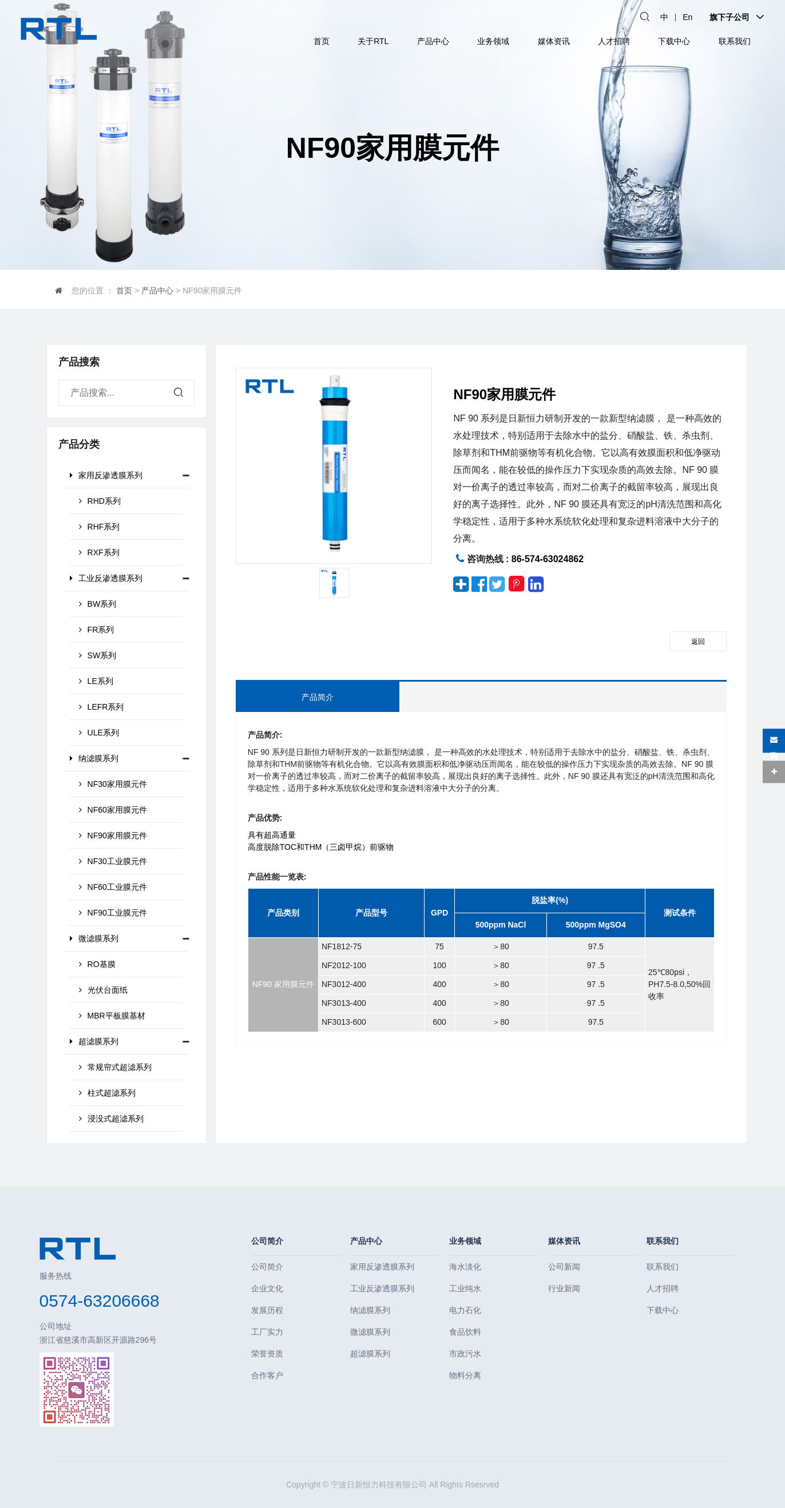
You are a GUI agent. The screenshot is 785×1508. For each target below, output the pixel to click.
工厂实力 (267, 1331)
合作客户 (267, 1375)
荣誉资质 (267, 1353)
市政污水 (465, 1353)
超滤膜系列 (94, 1041)
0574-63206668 (99, 1300)
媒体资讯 (554, 41)
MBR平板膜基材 (112, 1015)
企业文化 (267, 1288)
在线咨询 (774, 741)
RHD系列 (100, 501)
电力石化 (465, 1310)
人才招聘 (614, 41)
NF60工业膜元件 (113, 887)
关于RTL (373, 41)
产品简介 (318, 697)
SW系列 (98, 655)
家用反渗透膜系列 (106, 475)
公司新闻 (564, 1266)
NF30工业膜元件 (113, 861)
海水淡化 (465, 1266)
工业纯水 (465, 1288)
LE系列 (96, 681)
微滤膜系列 (94, 938)
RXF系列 (99, 552)
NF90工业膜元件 (113, 912)
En (687, 17)
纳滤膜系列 (94, 758)
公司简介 (267, 1241)
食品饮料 (465, 1331)
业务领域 (493, 41)
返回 (698, 642)
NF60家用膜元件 (113, 809)
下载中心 (674, 41)
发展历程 (267, 1310)
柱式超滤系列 (107, 1092)
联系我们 (735, 41)
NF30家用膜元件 (113, 784)
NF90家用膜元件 (113, 835)
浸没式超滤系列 (111, 1118)
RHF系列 (99, 526)
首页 (322, 41)
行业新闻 (564, 1288)
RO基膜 (97, 964)
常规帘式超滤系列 (115, 1067)
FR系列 (96, 629)
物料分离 (465, 1375)
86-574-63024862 (548, 559)
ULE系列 (99, 732)
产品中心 (433, 41)
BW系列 (98, 603)
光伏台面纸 (103, 989)
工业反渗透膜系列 (106, 578)
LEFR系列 (101, 706)
